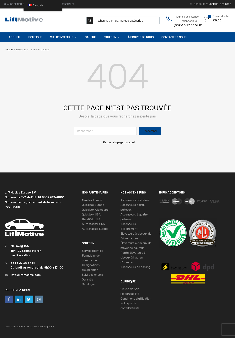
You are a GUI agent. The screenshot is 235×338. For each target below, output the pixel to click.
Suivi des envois (92, 274)
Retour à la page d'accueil (117, 142)
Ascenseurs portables (134, 200)
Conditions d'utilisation (135, 298)
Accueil (15, 37)
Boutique (35, 37)
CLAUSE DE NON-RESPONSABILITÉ (23, 4)
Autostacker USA (93, 224)
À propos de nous (141, 37)
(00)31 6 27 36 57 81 (183, 25)
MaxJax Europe (92, 200)
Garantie (87, 279)
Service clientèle (92, 251)
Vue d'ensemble (63, 37)
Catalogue (88, 284)
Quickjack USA (91, 214)
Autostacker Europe (95, 229)
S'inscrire (212, 4)
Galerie (91, 37)
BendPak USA (91, 219)
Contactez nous (173, 37)
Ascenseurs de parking (135, 267)
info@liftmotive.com (26, 275)
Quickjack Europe (93, 205)
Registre (225, 4)
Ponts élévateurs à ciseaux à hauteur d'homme (133, 257)
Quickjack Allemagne (95, 209)
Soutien (112, 37)
